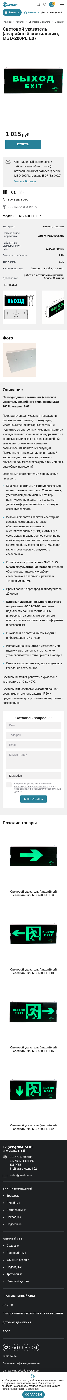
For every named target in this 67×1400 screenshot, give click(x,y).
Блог (6, 1331)
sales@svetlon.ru (21, 1175)
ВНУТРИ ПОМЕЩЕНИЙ (17, 1188)
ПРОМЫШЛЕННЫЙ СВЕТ (19, 1295)
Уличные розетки (16, 1259)
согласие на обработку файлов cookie (24, 1386)
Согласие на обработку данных (21, 1370)
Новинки (31, 12)
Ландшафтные (14, 1252)
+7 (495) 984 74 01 (18, 1147)
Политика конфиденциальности (21, 1363)
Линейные (11, 1202)
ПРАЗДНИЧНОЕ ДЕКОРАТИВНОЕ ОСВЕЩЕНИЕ (33, 1313)
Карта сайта (10, 1356)
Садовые (11, 1245)
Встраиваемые (14, 1209)
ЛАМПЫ (8, 1304)
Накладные (12, 1217)
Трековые (11, 1195)
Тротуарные (13, 1274)
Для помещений (51, 12)
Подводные (12, 1267)
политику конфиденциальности (31, 786)
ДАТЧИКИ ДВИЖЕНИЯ (17, 1322)
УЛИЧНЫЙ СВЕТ (13, 1238)
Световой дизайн (16, 1281)
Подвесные (12, 1224)
